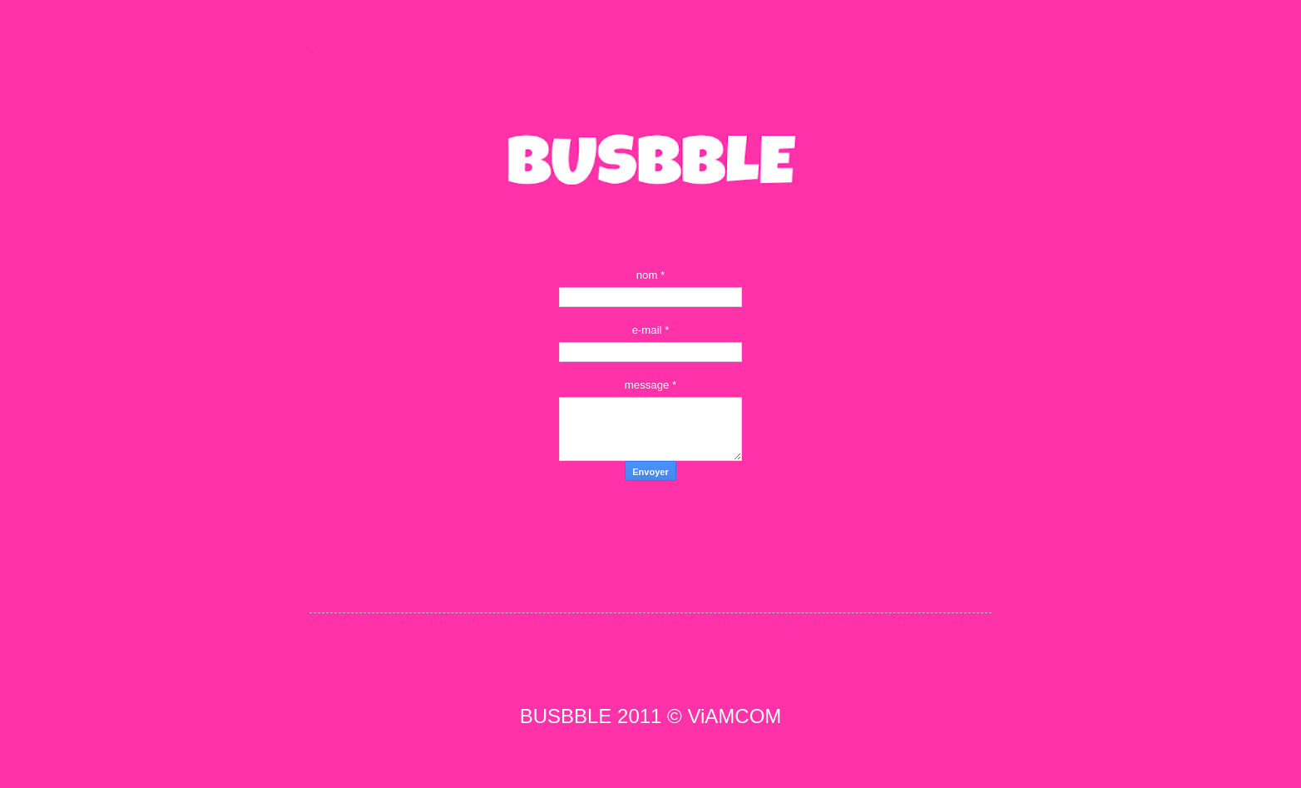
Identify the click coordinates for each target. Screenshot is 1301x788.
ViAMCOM (734, 716)
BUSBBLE (566, 716)
